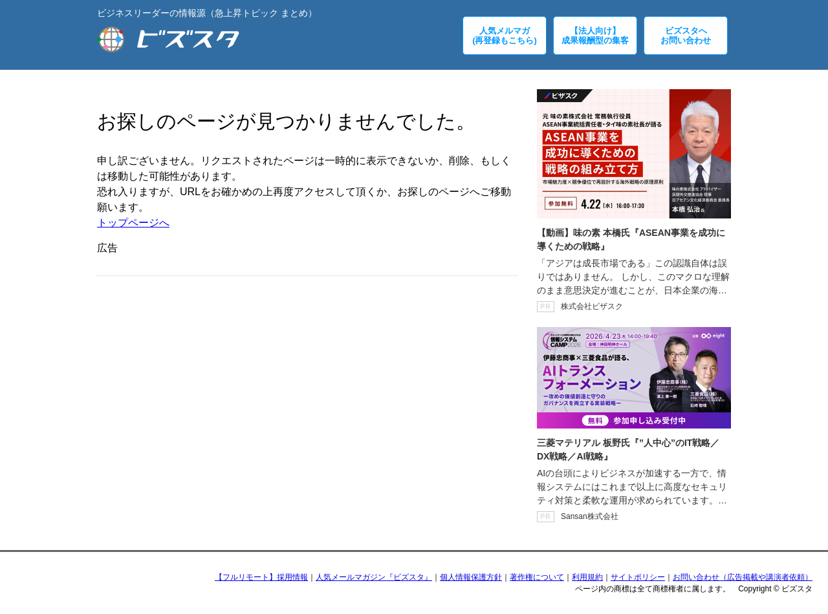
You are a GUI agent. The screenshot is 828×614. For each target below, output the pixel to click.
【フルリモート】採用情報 (261, 577)
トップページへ (133, 222)
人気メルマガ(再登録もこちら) (504, 35)
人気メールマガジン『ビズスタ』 (374, 577)
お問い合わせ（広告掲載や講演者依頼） (742, 577)
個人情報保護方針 (471, 577)
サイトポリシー (638, 577)
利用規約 (587, 577)
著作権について (537, 577)
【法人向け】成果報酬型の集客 (595, 35)
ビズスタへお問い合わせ (685, 35)
